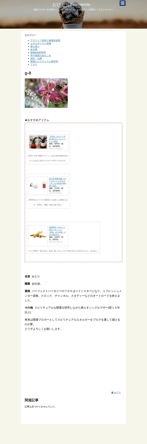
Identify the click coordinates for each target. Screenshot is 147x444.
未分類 (33, 49)
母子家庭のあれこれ (40, 55)
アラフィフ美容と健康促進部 (45, 40)
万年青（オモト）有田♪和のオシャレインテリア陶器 (57, 139)
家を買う (35, 46)
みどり (117, 392)
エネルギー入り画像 (40, 43)
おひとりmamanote (71, 4)
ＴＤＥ (33, 64)
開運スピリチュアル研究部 (44, 61)
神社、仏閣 (36, 58)
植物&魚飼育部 (38, 52)
